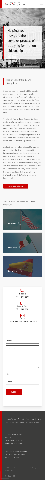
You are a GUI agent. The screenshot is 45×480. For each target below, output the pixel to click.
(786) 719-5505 (19, 454)
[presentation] (4, 474)
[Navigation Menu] (41, 4)
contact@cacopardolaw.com (16, 451)
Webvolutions (9, 470)
